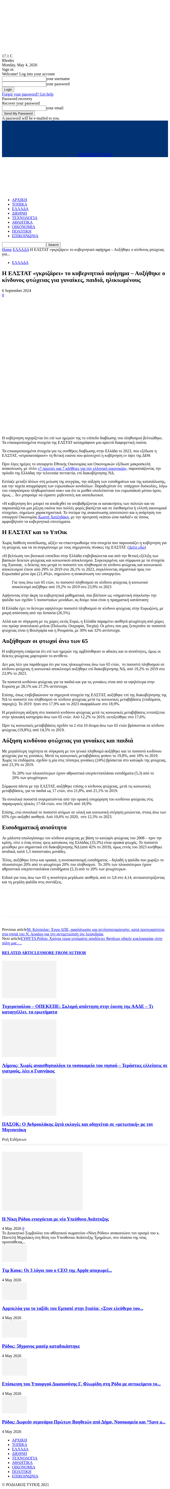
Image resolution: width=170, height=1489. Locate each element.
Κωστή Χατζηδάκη (53, 517)
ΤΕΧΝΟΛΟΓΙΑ (24, 218)
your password (58, 84)
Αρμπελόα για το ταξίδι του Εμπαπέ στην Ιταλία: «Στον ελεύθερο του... (72, 1308)
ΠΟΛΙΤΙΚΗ (21, 231)
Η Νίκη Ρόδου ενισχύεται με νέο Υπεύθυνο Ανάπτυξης (55, 1219)
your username (58, 79)
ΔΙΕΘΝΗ (19, 213)
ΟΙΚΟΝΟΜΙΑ (23, 227)
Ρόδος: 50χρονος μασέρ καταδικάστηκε (41, 1346)
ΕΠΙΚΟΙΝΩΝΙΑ (25, 236)
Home (7, 249)
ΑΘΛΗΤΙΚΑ (22, 222)
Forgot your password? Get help (27, 94)
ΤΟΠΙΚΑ (19, 204)
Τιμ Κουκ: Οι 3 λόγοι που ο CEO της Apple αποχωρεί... (57, 1270)
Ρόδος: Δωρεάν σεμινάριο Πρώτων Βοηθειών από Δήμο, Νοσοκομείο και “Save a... (84, 1421)
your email (54, 108)
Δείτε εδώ (137, 547)
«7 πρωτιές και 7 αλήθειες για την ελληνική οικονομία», (83, 468)
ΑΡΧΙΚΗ (19, 200)
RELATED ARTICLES (22, 953)
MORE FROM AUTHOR (64, 953)
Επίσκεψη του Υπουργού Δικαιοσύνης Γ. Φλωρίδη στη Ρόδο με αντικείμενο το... (81, 1383)
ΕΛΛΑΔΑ (20, 209)
